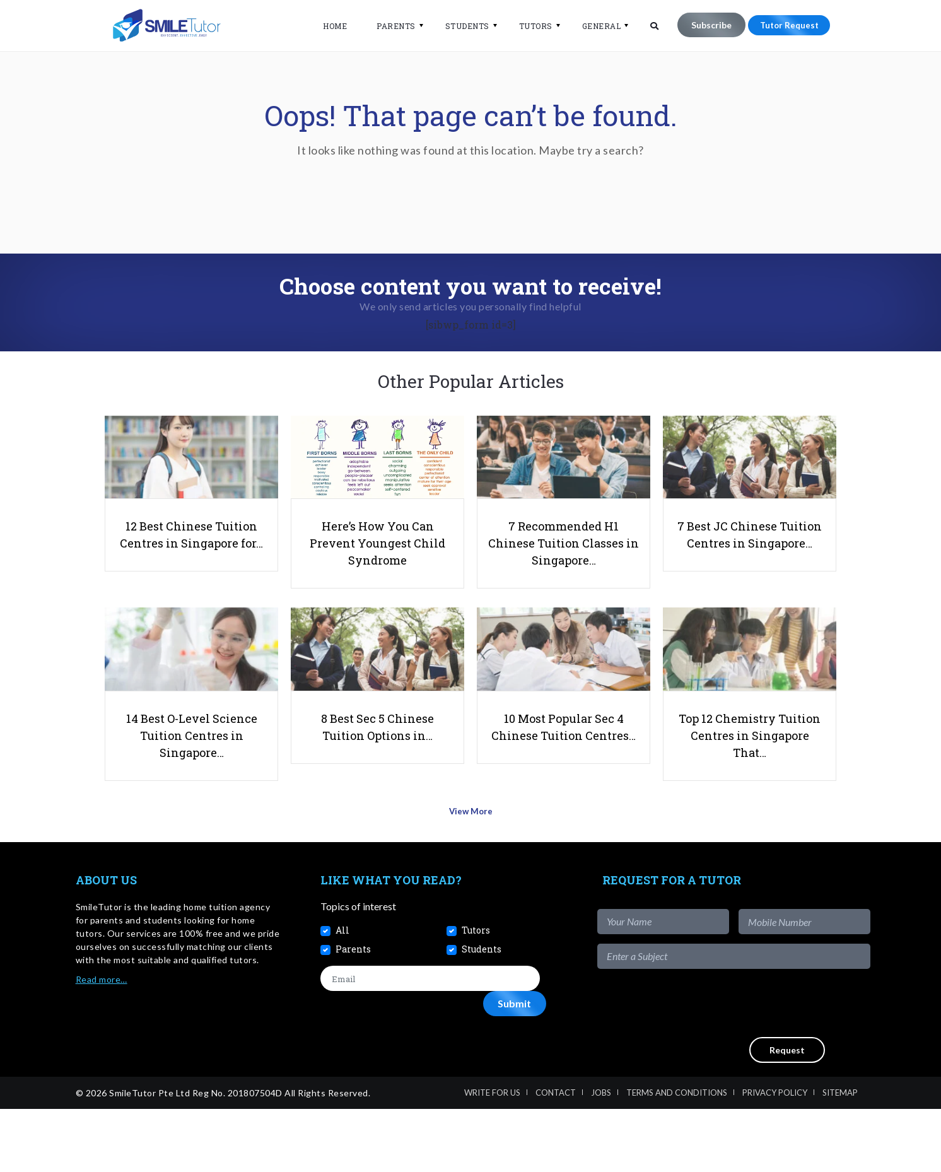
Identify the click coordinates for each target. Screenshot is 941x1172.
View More (470, 878)
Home (327, 26)
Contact (555, 1156)
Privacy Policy (774, 1156)
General (594, 26)
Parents (388, 26)
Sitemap (840, 1156)
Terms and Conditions (676, 1156)
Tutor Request (785, 25)
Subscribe (704, 25)
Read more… (101, 1042)
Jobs (601, 1156)
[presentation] (774, 1066)
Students (460, 26)
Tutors (528, 26)
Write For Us (492, 1156)
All (342, 993)
